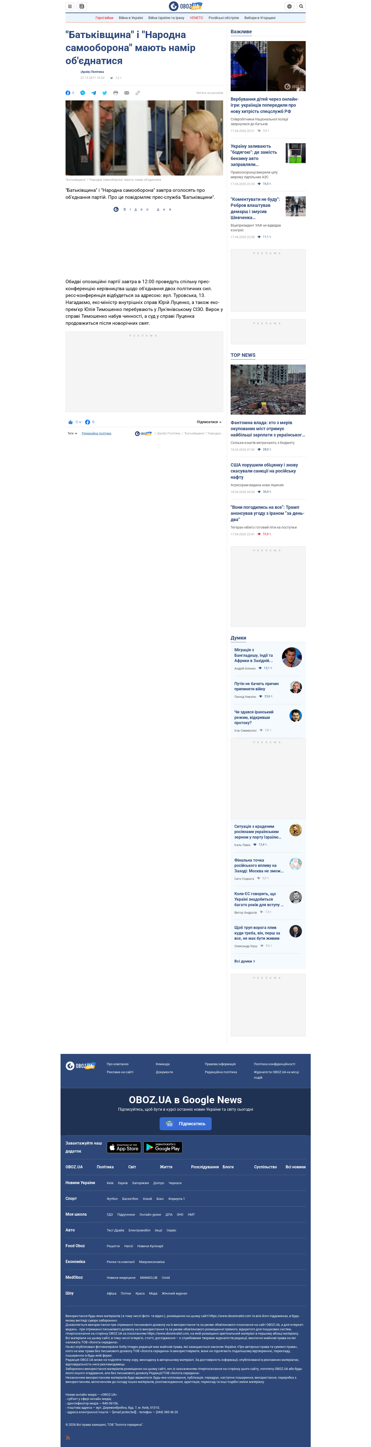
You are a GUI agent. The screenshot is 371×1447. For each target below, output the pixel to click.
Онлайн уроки (150, 1214)
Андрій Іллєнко (245, 668)
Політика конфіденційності (274, 1064)
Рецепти (113, 1246)
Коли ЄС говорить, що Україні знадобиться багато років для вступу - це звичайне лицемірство (258, 899)
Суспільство (265, 1167)
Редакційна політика (96, 433)
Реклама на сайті (120, 1072)
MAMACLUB (148, 1277)
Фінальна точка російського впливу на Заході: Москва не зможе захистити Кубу (258, 866)
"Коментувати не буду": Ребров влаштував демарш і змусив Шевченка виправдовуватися (255, 209)
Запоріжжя (140, 1183)
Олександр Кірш (245, 946)
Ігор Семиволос (245, 730)
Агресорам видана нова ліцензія (257, 485)
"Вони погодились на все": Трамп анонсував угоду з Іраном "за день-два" (267, 513)
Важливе (241, 32)
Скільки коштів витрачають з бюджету (263, 443)
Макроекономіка (152, 1262)
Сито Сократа (244, 879)
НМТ (191, 1214)
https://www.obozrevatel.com (230, 1316)
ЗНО (180, 1214)
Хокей (147, 1199)
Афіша (111, 1293)
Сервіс (171, 1230)
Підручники (126, 1214)
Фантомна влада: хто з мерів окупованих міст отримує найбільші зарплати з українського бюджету (267, 429)
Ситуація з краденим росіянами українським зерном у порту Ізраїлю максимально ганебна (256, 832)
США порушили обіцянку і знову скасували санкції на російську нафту (264, 471)
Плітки (126, 1293)
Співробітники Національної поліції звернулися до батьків (259, 121)
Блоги (228, 1167)
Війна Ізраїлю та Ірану (166, 18)
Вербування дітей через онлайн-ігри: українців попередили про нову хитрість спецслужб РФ (265, 105)
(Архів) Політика (92, 72)
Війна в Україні (131, 18)
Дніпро (158, 1183)
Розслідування (205, 1167)
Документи (164, 1072)
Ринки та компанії (121, 1262)
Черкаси (175, 1183)
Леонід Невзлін (245, 697)
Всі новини (296, 1167)
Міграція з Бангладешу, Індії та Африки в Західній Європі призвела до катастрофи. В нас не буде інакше (254, 656)
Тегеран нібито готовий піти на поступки (264, 527)
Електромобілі (139, 1230)
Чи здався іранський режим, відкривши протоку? (253, 717)
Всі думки (243, 961)
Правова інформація (220, 1064)
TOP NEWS (243, 355)
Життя (166, 1167)
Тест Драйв (115, 1230)
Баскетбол (130, 1199)
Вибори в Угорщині (259, 18)
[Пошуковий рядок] (301, 6)
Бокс (160, 1199)
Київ (110, 1183)
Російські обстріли (224, 18)
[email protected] (124, 1412)
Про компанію (118, 1064)
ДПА (169, 1214)
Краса (140, 1293)
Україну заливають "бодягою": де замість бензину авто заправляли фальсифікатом (254, 155)
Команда (163, 1064)
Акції (158, 1230)
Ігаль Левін (242, 845)
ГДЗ (110, 1214)
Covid (166, 1277)
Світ (132, 1167)
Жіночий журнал (174, 1293)
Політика (105, 1167)
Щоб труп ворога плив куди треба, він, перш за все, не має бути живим (257, 933)
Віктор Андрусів (245, 912)
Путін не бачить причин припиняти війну (256, 686)
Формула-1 (176, 1199)
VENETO (196, 18)
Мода (153, 1293)
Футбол (112, 1199)
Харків (123, 1183)
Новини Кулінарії (150, 1246)
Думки (238, 638)
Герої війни (104, 18)
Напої (128, 1246)
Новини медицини (121, 1277)
